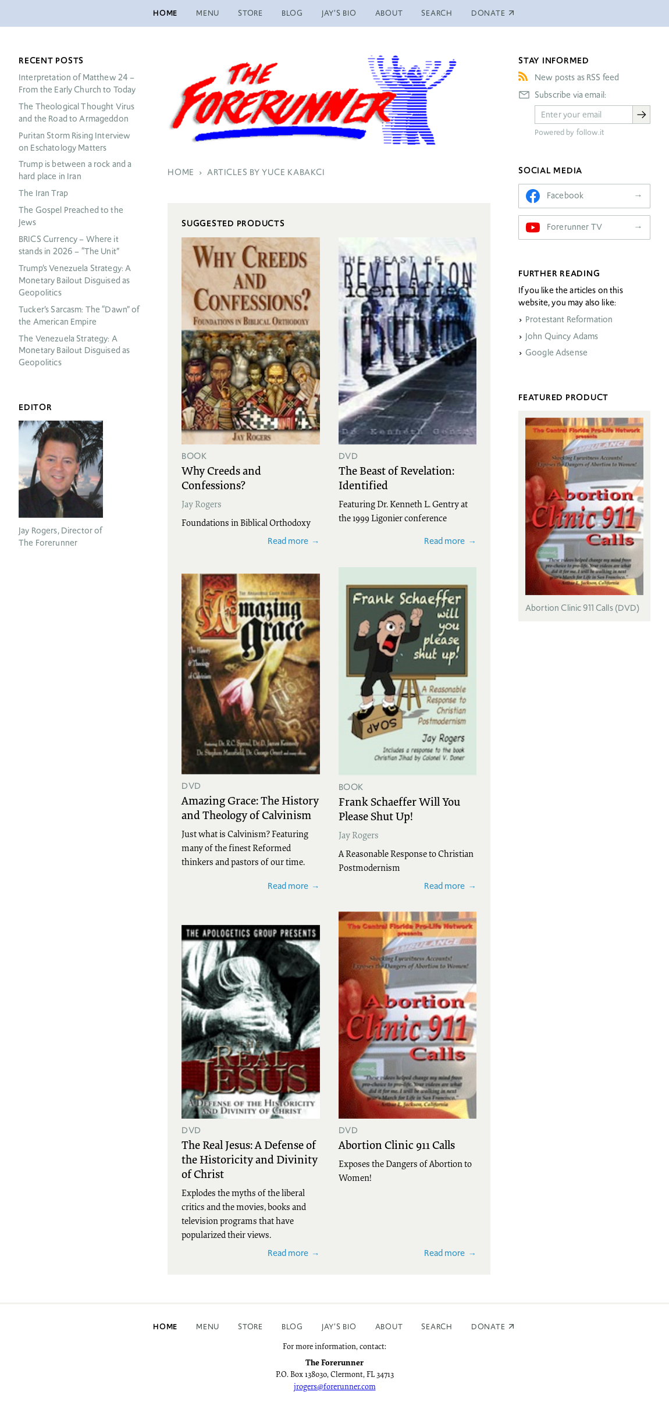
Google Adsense (556, 352)
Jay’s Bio (339, 13)
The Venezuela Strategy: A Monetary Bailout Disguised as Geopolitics (74, 351)
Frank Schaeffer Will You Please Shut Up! (399, 808)
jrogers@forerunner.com (335, 1386)
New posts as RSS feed (577, 77)
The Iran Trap (43, 193)
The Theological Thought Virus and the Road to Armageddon (76, 112)
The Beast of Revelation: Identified (396, 477)
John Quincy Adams (562, 336)
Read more (288, 541)
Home (165, 13)
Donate (488, 1326)
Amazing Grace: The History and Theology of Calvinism (250, 807)
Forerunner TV (574, 227)
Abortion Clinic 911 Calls (397, 1144)
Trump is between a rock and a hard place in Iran (75, 170)
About (389, 13)
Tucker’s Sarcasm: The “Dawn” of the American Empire (79, 316)
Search (437, 13)
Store (250, 13)
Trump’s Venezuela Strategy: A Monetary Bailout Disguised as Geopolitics (75, 280)
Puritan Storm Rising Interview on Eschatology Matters (75, 142)
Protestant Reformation (569, 319)
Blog (292, 13)
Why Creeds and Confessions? (221, 477)
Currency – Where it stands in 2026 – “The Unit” (69, 245)
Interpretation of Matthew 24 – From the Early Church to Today (77, 83)
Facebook (565, 195)
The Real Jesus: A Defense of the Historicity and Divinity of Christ (250, 1159)
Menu (207, 13)
